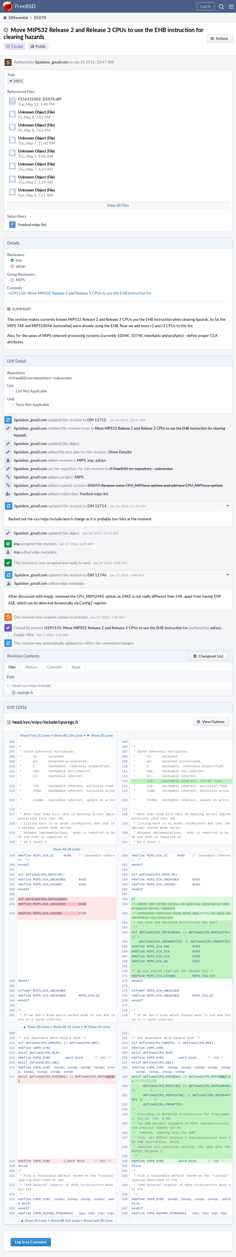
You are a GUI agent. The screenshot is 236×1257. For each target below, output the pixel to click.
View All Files (118, 205)
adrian (21, 266)
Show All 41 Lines (66, 1026)
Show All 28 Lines (66, 849)
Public (40, 46)
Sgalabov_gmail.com (51, 62)
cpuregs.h (25, 692)
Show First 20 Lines (35, 735)
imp (19, 260)
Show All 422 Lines (65, 1220)
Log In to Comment (31, 1242)
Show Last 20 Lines (98, 1220)
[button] (231, 6)
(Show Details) (120, 452)
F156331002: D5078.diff (39, 99)
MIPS (20, 279)
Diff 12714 (96, 506)
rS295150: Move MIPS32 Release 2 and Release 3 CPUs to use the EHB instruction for (79, 293)
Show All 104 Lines (68, 735)
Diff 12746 (96, 575)
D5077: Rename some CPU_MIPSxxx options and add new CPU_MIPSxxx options (155, 485)
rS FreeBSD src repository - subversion (40, 378)
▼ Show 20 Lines (99, 735)
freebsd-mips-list (32, 224)
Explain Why (24, 634)
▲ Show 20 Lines (36, 1026)
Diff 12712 (96, 419)
